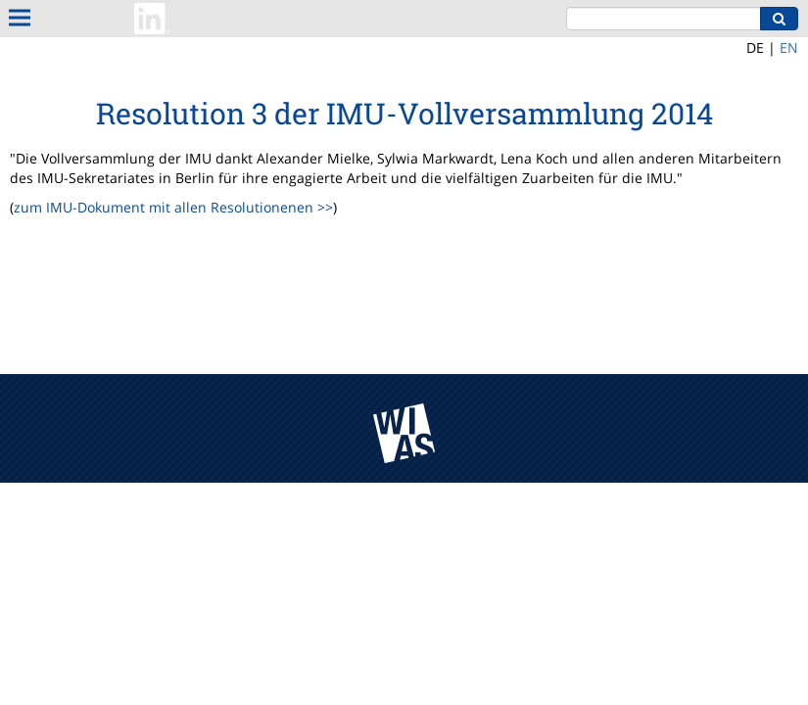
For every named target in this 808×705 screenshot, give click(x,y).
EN (789, 47)
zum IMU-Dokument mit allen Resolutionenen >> (173, 207)
